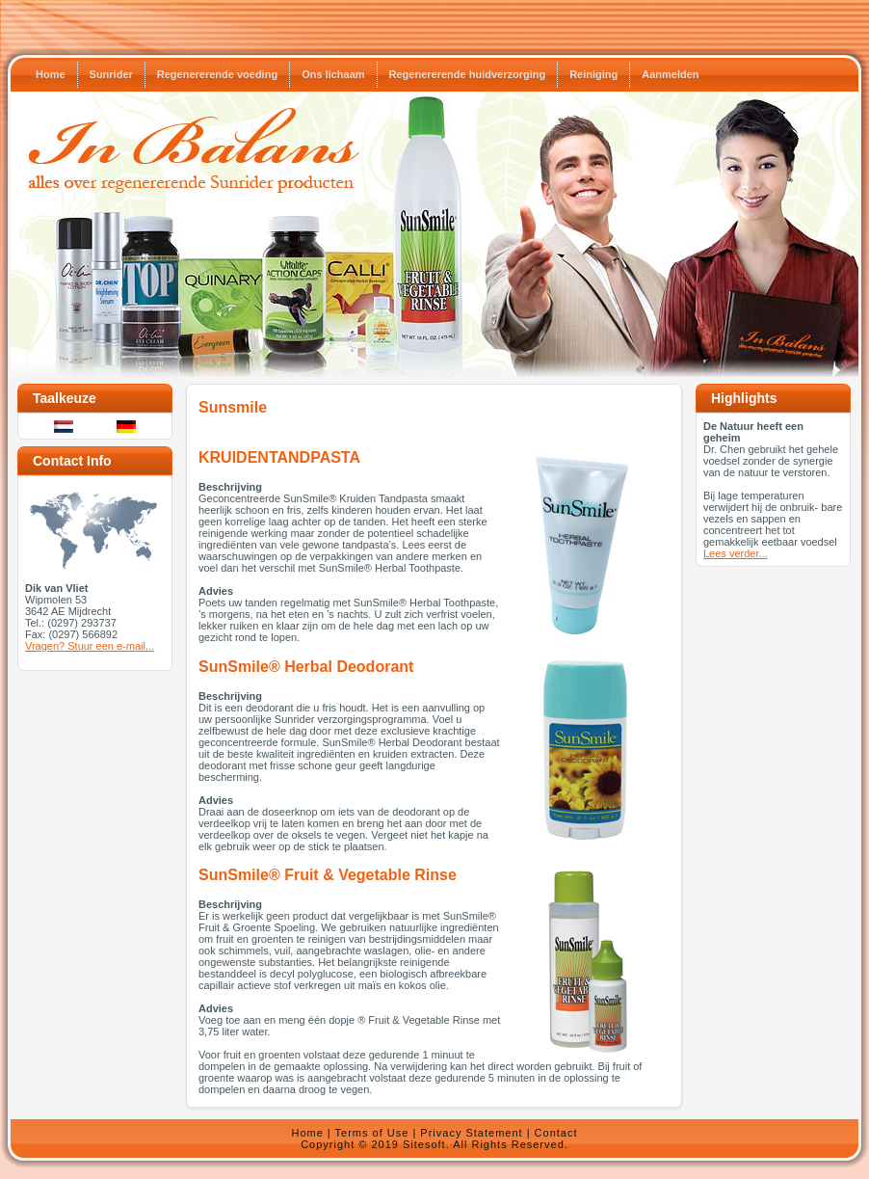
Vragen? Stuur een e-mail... (89, 646)
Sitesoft (424, 1144)
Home (307, 1133)
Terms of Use (372, 1133)
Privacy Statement (471, 1133)
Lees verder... (735, 553)
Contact (556, 1133)
